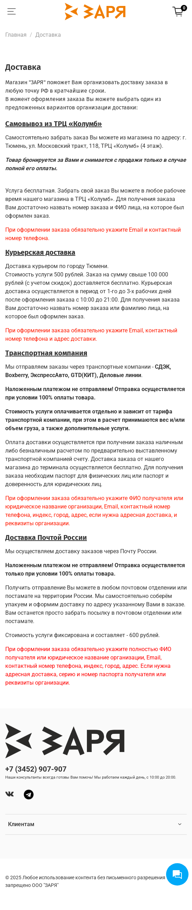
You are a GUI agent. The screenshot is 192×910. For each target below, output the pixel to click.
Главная (16, 34)
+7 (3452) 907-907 (36, 769)
